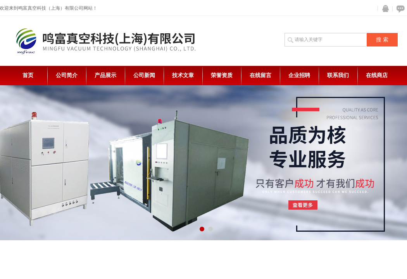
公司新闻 (144, 75)
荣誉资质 (222, 75)
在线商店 (377, 75)
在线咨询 (399, 9)
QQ (383, 9)
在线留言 (260, 75)
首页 (27, 75)
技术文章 (183, 75)
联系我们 (338, 75)
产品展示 (105, 75)
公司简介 (67, 75)
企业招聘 (299, 75)
